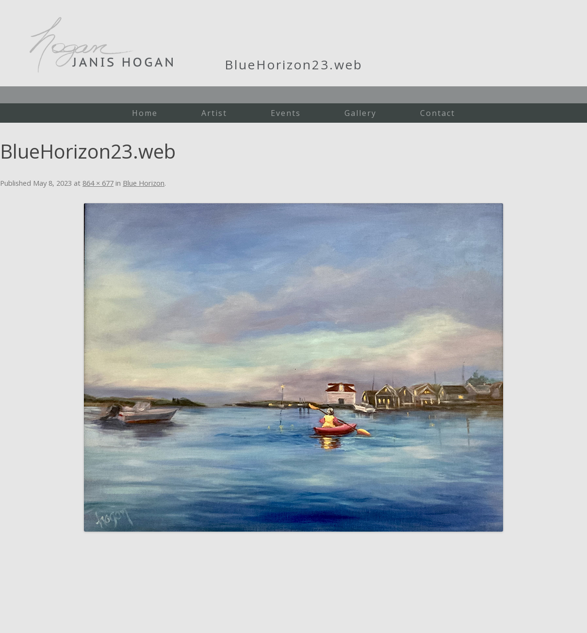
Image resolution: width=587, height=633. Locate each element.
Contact (437, 113)
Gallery (360, 113)
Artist (214, 113)
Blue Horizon (143, 183)
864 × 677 (98, 183)
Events (286, 113)
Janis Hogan (101, 45)
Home (145, 113)
